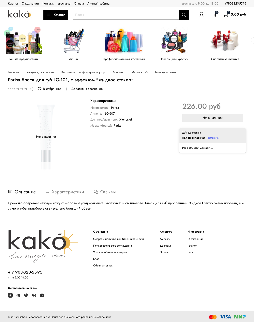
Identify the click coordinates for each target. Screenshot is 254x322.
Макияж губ (139, 73)
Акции (75, 59)
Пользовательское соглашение (112, 246)
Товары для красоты (179, 59)
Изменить (213, 138)
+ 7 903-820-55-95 (25, 273)
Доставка (64, 3)
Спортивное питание (230, 59)
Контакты (48, 3)
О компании (30, 3)
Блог (96, 260)
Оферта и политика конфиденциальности (118, 240)
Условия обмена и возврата (110, 253)
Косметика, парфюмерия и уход (83, 73)
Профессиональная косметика (127, 59)
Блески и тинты (165, 73)
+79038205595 (235, 3)
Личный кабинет (98, 3)
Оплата (79, 3)
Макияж (118, 73)
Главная (13, 73)
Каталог (13, 3)
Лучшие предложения (23, 59)
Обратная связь (103, 266)
